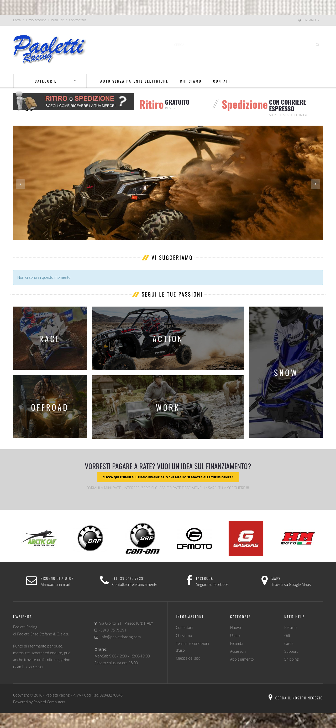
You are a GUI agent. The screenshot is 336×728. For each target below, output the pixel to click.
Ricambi (236, 643)
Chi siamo (184, 635)
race (50, 339)
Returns (290, 627)
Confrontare (77, 20)
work (168, 407)
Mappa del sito (188, 658)
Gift (287, 635)
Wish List (57, 20)
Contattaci (184, 627)
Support (291, 651)
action (168, 339)
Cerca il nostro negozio (296, 697)
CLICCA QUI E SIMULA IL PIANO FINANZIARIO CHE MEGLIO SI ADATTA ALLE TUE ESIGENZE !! (168, 477)
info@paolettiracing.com (121, 636)
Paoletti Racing (57, 695)
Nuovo (235, 627)
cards (288, 643)
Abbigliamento (242, 659)
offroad (50, 407)
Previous (20, 184)
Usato (235, 635)
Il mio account (36, 20)
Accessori (238, 651)
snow (286, 372)
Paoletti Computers (49, 701)
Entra (17, 20)
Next (315, 184)
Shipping (291, 659)
